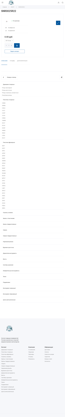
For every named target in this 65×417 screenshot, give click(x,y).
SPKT (3, 150)
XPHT (3, 193)
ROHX (3, 175)
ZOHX (3, 203)
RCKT (3, 165)
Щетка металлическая (9, 299)
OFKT (3, 180)
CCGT (3, 110)
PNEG (3, 205)
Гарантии (47, 356)
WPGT (3, 190)
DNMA (3, 130)
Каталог (3, 347)
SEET (3, 145)
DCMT (3, 128)
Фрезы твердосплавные (9, 224)
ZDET (3, 198)
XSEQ (3, 195)
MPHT (3, 178)
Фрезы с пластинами (8, 218)
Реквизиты (31, 359)
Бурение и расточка (8, 247)
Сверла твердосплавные (9, 236)
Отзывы (12, 60)
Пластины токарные (8, 99)
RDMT (3, 168)
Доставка (47, 349)
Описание (4, 60)
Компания (31, 347)
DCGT (3, 123)
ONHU (3, 185)
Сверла (5, 230)
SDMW (4, 160)
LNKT (3, 188)
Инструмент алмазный (9, 288)
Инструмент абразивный (10, 294)
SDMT (3, 158)
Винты (5, 259)
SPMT (3, 155)
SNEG (3, 208)
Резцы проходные (7, 87)
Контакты (47, 361)
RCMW (4, 173)
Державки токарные (8, 84)
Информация (49, 347)
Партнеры (31, 354)
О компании (31, 349)
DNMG (4, 105)
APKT (3, 148)
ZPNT (3, 200)
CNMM (4, 120)
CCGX (3, 115)
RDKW (3, 170)
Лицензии (31, 352)
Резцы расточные (7, 90)
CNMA (3, 118)
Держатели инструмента (9, 253)
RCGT (3, 138)
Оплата (47, 352)
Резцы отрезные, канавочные (10, 92)
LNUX (3, 135)
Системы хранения (8, 265)
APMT (3, 153)
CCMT (3, 113)
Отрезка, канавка (8, 212)
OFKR (3, 183)
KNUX (3, 133)
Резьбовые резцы (7, 95)
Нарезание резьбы (8, 241)
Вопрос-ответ (48, 359)
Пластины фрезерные (9, 142)
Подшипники (6, 282)
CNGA (3, 108)
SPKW (3, 163)
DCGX (3, 125)
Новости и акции (49, 354)
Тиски (4, 276)
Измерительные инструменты (11, 270)
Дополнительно (22, 60)
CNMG (4, 103)
